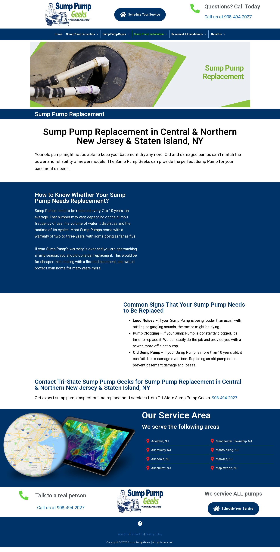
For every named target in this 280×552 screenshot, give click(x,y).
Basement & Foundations (189, 34)
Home (58, 34)
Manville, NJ (224, 459)
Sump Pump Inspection (82, 34)
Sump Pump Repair (116, 34)
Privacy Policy (153, 534)
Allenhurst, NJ (161, 468)
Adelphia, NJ (160, 441)
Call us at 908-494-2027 (228, 17)
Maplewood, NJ (227, 468)
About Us (218, 34)
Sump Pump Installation (150, 34)
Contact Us (137, 534)
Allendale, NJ (160, 459)
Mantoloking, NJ (227, 450)
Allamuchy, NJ (161, 450)
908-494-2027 (224, 398)
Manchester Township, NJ (234, 441)
